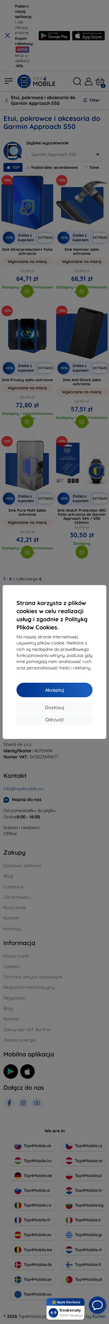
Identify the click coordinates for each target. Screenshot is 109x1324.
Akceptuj (54, 690)
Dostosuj (54, 707)
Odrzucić (54, 719)
